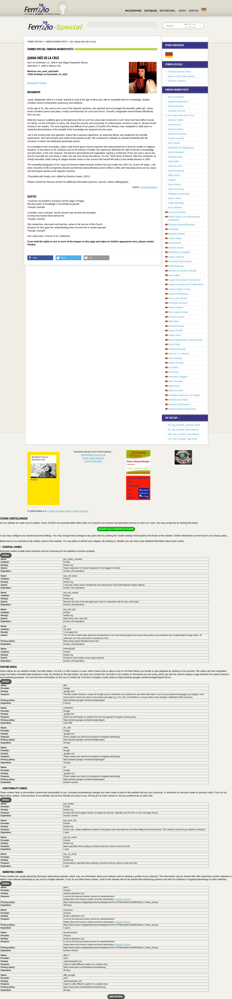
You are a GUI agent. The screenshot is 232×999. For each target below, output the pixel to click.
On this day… (168, 10)
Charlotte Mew (175, 157)
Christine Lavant (176, 317)
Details (5, 555)
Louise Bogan (175, 238)
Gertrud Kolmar (176, 129)
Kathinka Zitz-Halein (178, 399)
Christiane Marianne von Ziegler (184, 395)
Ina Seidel (173, 367)
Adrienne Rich (175, 166)
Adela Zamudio (175, 390)
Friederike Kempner (178, 303)
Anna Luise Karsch (177, 298)
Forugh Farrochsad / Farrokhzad (184, 280)
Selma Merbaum (176, 152)
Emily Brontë (174, 243)
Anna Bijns (173, 229)
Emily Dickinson (176, 266)
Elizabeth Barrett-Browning (181, 224)
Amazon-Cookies (122, 899)
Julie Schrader (175, 358)
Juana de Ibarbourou (178, 293)
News (182, 10)
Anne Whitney (175, 207)
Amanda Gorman (176, 110)
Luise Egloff (174, 275)
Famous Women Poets (56, 41)
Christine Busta (175, 247)
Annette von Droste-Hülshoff (182, 270)
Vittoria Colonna (176, 257)
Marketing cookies (11, 872)
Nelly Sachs (174, 175)
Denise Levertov (176, 138)
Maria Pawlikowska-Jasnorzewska (185, 340)
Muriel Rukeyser (176, 170)
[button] (40, 257)
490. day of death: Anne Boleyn (183, 434)
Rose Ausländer (176, 97)
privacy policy (64, 511)
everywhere (190, 24)
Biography (32, 83)
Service (193, 10)
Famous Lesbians (177, 80)
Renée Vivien (174, 198)
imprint (51, 511)
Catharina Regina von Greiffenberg (185, 284)
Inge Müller (173, 161)
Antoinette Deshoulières (180, 261)
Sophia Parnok (175, 330)
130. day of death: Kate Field (182, 439)
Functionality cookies (13, 788)
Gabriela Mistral (176, 326)
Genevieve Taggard (178, 376)
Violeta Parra (174, 335)
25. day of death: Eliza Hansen (183, 429)
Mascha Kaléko (176, 120)
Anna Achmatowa (177, 212)
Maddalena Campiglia (179, 252)
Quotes (43, 83)
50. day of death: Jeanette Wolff (184, 425)
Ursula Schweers (148, 187)
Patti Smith (173, 372)
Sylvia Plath (174, 344)
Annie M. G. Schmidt (178, 353)
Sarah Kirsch (174, 124)
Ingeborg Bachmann (178, 101)
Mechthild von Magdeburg (181, 147)
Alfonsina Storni (176, 189)
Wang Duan (174, 386)
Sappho (172, 180)
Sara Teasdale (175, 381)
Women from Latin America (181, 76)
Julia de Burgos (176, 106)
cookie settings (80, 511)
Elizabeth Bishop (176, 233)
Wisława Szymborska (178, 194)
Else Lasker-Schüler (178, 312)
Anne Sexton (174, 184)
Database (150, 10)
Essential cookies (11, 547)
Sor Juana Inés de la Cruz (181, 115)
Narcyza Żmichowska (178, 404)
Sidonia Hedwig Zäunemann (182, 409)
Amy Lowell (174, 143)
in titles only (190, 27)
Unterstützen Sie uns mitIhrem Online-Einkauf (93, 458)
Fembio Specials (35, 41)
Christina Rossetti (177, 349)
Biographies (133, 10)
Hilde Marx (173, 321)
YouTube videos (8, 667)
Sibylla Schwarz (176, 362)
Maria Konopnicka (177, 134)
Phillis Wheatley (176, 203)
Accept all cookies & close (116, 529)
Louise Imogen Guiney (179, 289)
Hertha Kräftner (176, 307)
